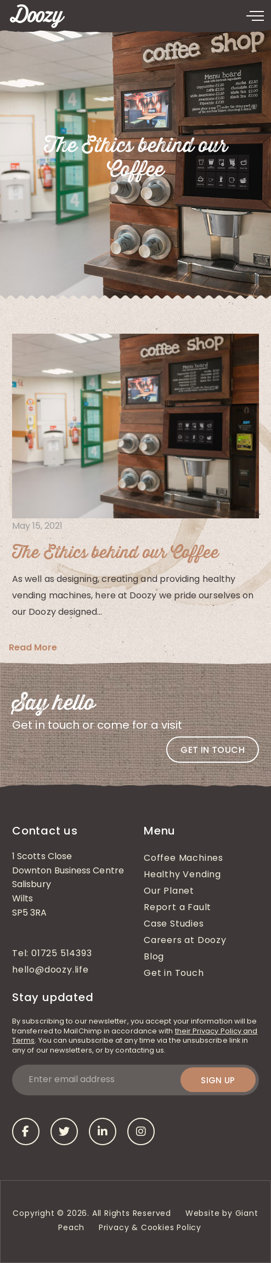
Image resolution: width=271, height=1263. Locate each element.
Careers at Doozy (185, 940)
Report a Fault (177, 908)
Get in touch (212, 750)
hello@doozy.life (50, 970)
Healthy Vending (182, 875)
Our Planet (169, 891)
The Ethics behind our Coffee (115, 553)
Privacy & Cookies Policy (151, 1228)
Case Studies (174, 924)
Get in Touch (174, 973)
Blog (154, 957)
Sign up (218, 1080)
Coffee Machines (183, 858)
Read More (33, 647)
